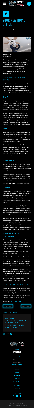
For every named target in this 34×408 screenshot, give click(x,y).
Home (17, 372)
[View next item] (11, 334)
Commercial (17, 378)
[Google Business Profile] (17, 396)
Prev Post (8, 306)
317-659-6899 (17, 352)
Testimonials (17, 385)
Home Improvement (15, 301)
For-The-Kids (17, 382)
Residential (17, 375)
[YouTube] (20, 396)
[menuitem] (9, 405)
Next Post (26, 306)
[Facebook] (13, 396)
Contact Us (17, 388)
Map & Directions (17, 364)
